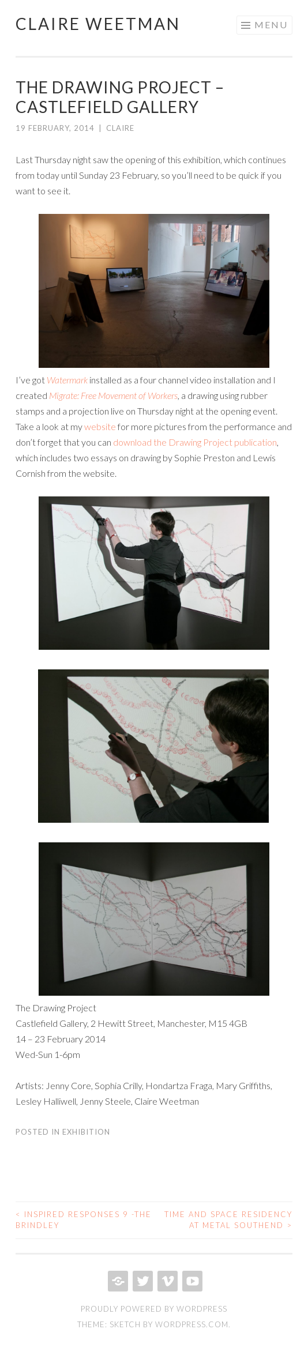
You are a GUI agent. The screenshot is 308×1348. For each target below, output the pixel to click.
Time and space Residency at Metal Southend (228, 1220)
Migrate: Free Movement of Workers (113, 395)
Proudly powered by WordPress (154, 1308)
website (100, 426)
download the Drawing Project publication (195, 441)
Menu (271, 24)
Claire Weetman (98, 23)
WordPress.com (191, 1324)
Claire (120, 128)
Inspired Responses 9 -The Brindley (84, 1220)
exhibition (86, 1131)
